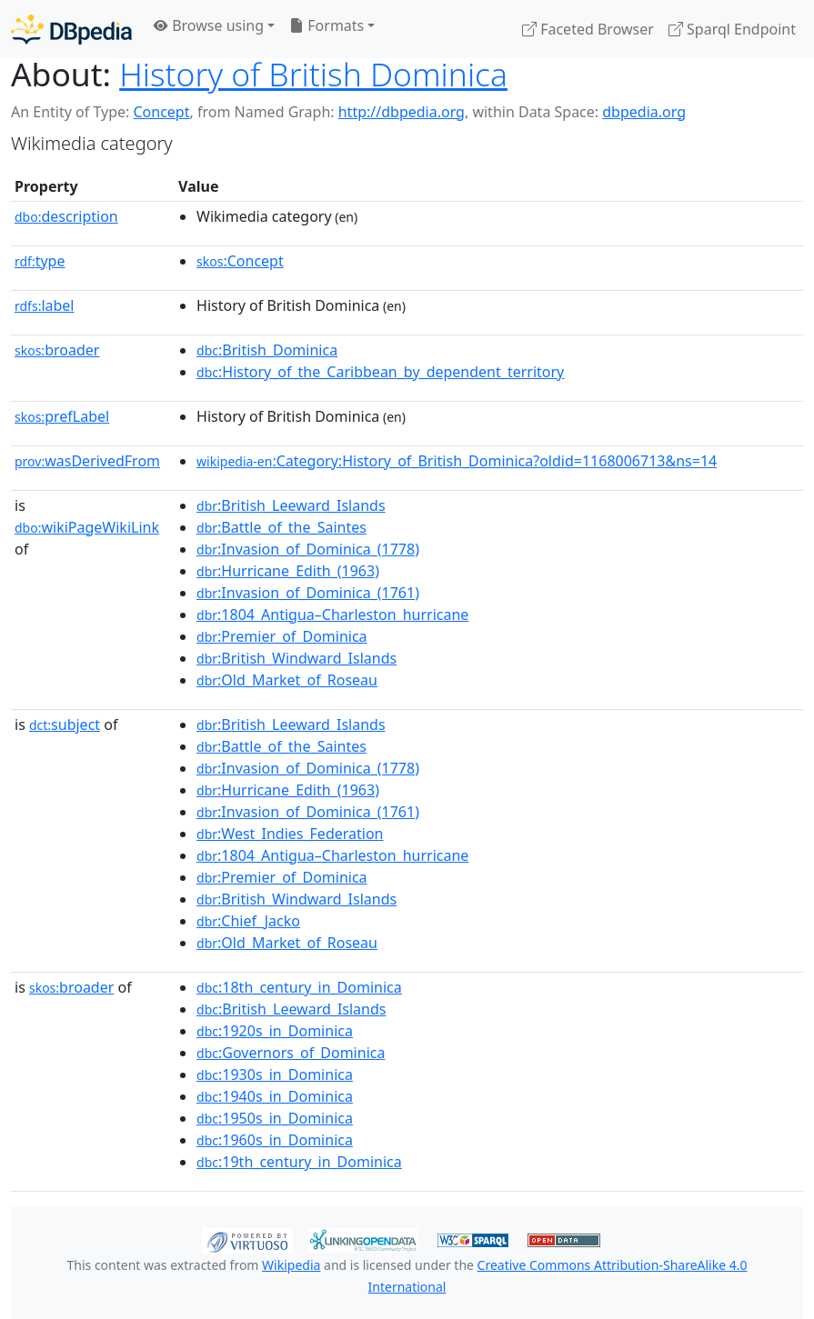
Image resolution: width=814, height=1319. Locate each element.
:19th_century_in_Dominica (299, 1162)
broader (57, 350)
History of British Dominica (313, 73)
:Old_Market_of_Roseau (286, 680)
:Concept (240, 261)
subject (64, 724)
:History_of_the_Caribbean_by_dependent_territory (380, 372)
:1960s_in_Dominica (274, 1140)
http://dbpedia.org (401, 112)
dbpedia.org (644, 112)
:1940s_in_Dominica (274, 1096)
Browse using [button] (209, 25)
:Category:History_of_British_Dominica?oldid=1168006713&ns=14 (456, 461)
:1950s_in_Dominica (274, 1118)
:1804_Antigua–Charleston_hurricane (332, 615)
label (45, 305)
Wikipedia (291, 1265)
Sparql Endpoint (732, 29)
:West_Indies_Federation (289, 834)
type (40, 261)
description (66, 216)
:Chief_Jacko (248, 921)
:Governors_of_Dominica (290, 1053)
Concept (161, 112)
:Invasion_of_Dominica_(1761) (307, 593)
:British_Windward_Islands (296, 658)
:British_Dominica (266, 350)
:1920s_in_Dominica (274, 1031)
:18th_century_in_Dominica (299, 987)
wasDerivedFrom (87, 461)
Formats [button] (326, 25)
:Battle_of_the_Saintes (281, 527)
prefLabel (62, 416)
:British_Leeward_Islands (290, 505)
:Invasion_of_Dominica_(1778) (307, 549)
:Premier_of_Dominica (281, 636)
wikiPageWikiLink (87, 527)
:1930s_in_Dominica (274, 1074)
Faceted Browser (588, 29)
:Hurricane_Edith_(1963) (287, 571)
